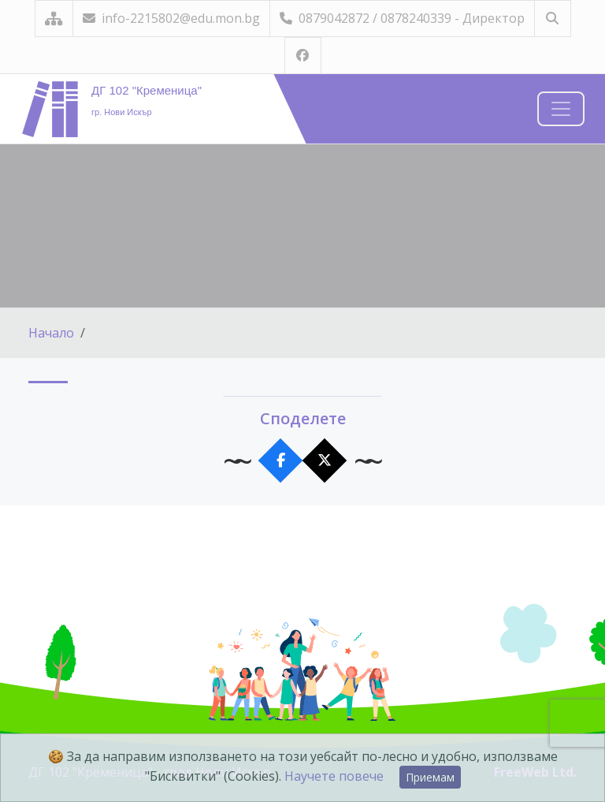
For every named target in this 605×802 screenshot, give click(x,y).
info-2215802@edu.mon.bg (171, 18)
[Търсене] (552, 18)
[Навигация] (561, 109)
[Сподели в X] (324, 460)
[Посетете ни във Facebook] (303, 55)
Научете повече (334, 776)
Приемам (430, 777)
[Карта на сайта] (53, 18)
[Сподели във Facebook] (280, 460)
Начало (51, 332)
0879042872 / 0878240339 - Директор (402, 18)
